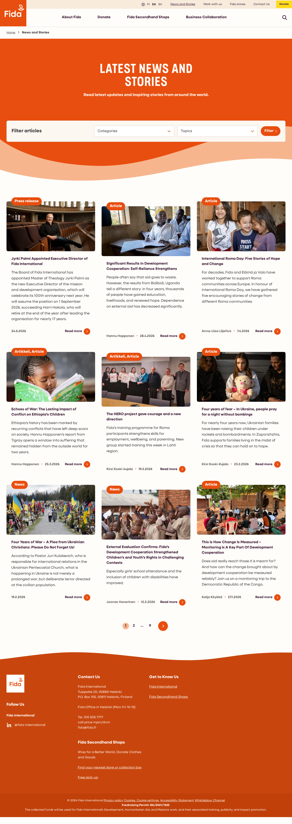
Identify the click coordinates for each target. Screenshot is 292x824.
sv (156, 5)
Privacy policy (113, 807)
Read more (72, 333)
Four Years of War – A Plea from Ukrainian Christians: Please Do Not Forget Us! (45, 549)
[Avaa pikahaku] (284, 19)
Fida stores (235, 5)
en (150, 5)
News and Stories (180, 5)
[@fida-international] (38, 732)
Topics (185, 133)
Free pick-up (88, 784)
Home (11, 34)
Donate (282, 5)
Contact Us (259, 5)
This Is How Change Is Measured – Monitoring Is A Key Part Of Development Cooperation (241, 549)
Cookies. (130, 807)
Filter (267, 133)
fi (145, 5)
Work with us (210, 5)
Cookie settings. (148, 807)
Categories (105, 133)
